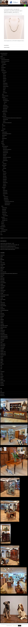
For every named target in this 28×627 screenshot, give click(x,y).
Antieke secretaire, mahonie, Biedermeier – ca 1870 (7, 243)
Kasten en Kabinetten (5, 146)
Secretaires (4, 168)
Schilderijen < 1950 (3, 353)
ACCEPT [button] (19, 625)
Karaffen (4, 113)
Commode (1, 265)
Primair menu (27, 5)
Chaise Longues (5, 190)
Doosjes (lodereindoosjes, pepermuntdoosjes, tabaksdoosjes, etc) (8, 273)
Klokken (2, 141)
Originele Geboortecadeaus (5, 59)
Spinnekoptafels (5, 182)
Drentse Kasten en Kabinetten (7, 149)
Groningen (1, 293)
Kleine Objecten (3, 70)
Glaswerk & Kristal (4, 111)
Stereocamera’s (5, 108)
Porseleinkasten (5, 160)
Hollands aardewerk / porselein (6, 133)
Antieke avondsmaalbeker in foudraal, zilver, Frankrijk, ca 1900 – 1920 (9, 244)
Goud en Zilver (4, 116)
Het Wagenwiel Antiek (4, 5)
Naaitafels (4, 174)
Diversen (1, 270)
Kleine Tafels (2, 316)
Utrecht (4, 89)
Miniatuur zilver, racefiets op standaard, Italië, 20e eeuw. (7, 249)
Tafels (1, 365)
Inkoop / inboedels (3, 231)
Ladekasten (4, 155)
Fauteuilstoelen (5, 193)
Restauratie (2, 228)
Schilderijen (3, 217)
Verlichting (1, 376)
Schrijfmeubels (4, 165)
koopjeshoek (2, 319)
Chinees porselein (2, 264)
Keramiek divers (4, 138)
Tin (2, 127)
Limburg (4, 81)
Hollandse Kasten (2, 296)
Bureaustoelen (6, 196)
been (2, 124)
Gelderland (4, 78)
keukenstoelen (6, 198)
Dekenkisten (4, 163)
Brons (3, 94)
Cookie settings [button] (15, 625)
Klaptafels (4, 171)
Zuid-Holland (5, 92)
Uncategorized (2, 371)
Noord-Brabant (5, 83)
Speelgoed (1, 359)
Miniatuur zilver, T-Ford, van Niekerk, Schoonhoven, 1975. (8, 246)
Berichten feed (2, 392)
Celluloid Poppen (5, 215)
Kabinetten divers (5, 152)
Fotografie (3, 97)
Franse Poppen (4, 209)
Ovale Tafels (4, 176)
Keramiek (2, 130)
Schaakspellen (4, 64)
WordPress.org (2, 395)
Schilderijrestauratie (3, 354)
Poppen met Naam (4, 212)
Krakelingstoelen (7, 204)
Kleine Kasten (5, 154)
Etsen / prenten (3, 67)
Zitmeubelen (4, 187)
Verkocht (2, 223)
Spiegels (1, 362)
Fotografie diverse (2, 285)
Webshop (1, 56)
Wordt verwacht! (2, 226)
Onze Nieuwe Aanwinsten (3, 53)
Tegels (1, 368)
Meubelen (2, 143)
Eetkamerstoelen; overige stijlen (9, 201)
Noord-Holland (2, 333)
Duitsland (5, 102)
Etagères (3, 144)
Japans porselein (4, 135)
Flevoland (4, 75)
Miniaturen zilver (5, 119)
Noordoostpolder (5, 86)
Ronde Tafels (5, 179)
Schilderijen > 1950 (4, 220)
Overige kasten (2, 339)
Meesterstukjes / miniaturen (7, 157)
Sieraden (1, 357)
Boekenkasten (2, 259)
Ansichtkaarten (4, 72)
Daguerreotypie (2, 267)
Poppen (2, 206)
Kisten (1, 311)
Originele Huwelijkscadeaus (5, 61)
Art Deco (1, 256)
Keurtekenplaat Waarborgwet (7, 122)
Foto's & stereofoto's (3, 282)
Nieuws (1, 234)
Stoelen (4, 195)
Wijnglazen (4, 114)
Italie (4, 103)
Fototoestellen (5, 105)
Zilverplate (1, 382)
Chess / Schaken (3, 62)
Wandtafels (4, 185)
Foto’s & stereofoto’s (6, 100)
